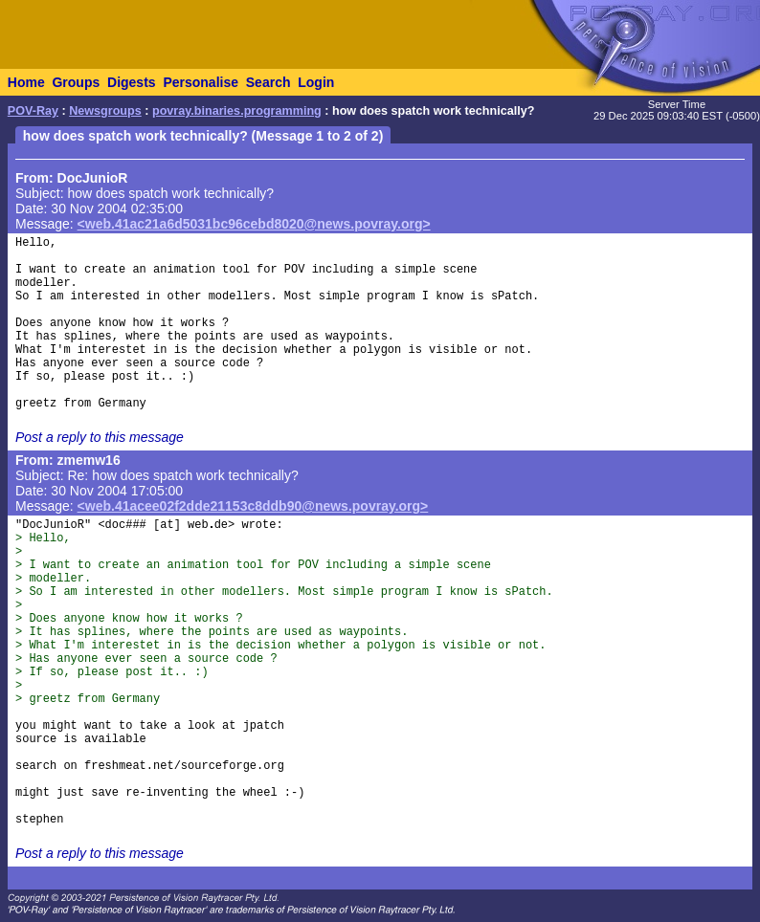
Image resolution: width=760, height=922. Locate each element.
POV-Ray (33, 111)
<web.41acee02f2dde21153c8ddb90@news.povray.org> (253, 506)
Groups (76, 82)
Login (316, 82)
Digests (131, 82)
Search (268, 82)
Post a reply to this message (99, 437)
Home (26, 82)
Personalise (200, 82)
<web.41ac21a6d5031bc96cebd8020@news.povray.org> (254, 223)
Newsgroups (105, 111)
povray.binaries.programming (237, 111)
